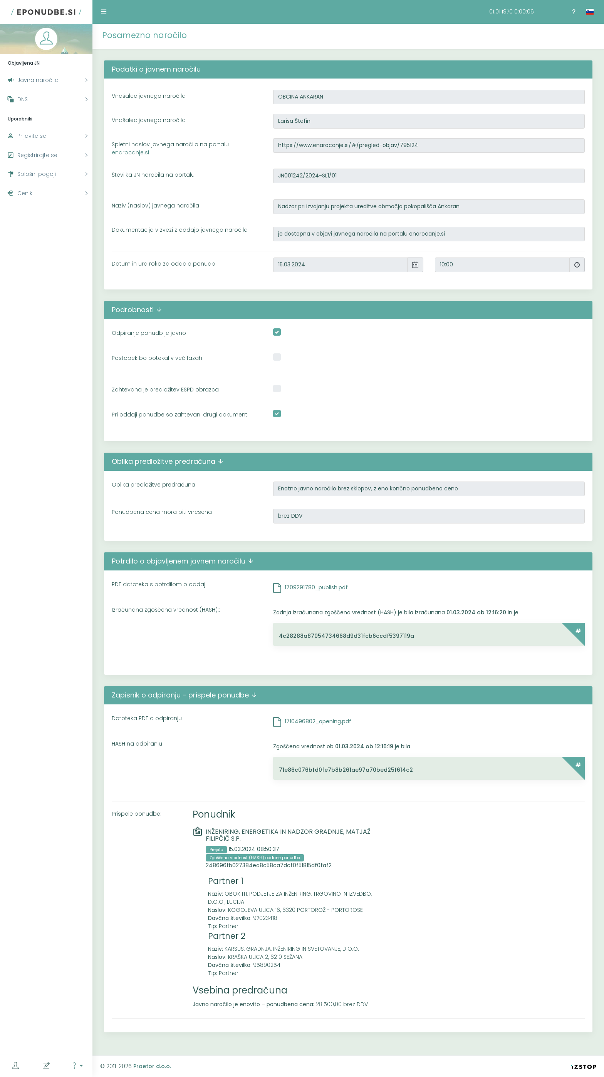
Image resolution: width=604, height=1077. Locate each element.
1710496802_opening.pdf (318, 721)
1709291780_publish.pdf (316, 587)
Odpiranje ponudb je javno (149, 333)
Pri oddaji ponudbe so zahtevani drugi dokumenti (180, 414)
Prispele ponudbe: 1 (138, 814)
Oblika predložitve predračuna (153, 484)
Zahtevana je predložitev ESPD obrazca (165, 389)
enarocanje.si (130, 152)
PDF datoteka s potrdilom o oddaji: (160, 584)
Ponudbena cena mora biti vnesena (162, 512)
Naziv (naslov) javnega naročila (155, 205)
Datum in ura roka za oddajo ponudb (163, 264)
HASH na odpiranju (137, 744)
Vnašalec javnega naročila (149, 96)
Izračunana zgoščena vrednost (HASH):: (166, 610)
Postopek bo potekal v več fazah (157, 358)
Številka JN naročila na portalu (153, 175)
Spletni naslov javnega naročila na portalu (170, 148)
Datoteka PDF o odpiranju (147, 718)
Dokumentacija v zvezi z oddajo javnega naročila (180, 230)
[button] (77, 1066)
